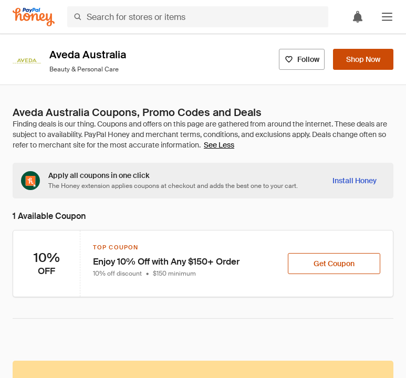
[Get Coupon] (334, 263)
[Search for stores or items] (197, 16)
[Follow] (302, 59)
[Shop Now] (363, 59)
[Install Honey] (354, 180)
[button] (387, 17)
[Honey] (34, 17)
